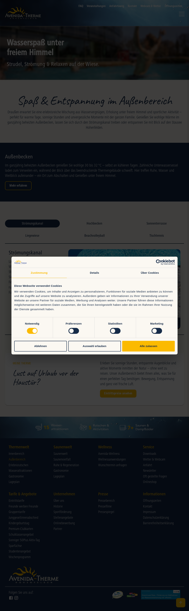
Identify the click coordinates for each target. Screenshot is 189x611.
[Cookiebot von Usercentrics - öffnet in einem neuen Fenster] (158, 262)
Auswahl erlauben (94, 346)
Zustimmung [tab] (39, 272)
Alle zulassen (148, 346)
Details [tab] (94, 272)
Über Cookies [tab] (150, 272)
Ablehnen (40, 346)
